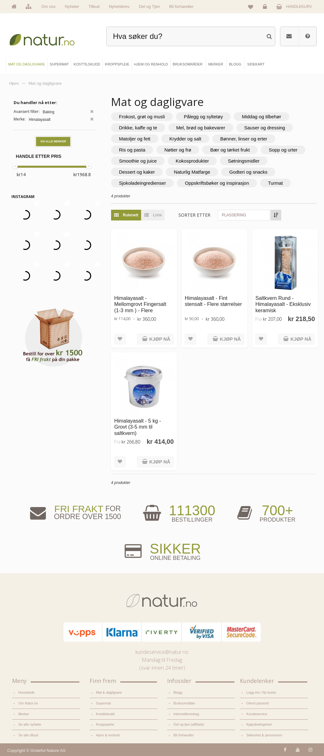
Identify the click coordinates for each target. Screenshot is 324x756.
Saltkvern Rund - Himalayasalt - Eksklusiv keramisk (283, 304)
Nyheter (72, 6)
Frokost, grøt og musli (142, 116)
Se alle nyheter (29, 724)
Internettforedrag (186, 714)
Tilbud (94, 6)
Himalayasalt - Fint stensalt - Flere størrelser (213, 301)
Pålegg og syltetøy (203, 116)
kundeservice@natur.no (162, 651)
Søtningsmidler (243, 161)
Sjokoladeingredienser (142, 183)
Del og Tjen (149, 6)
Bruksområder (184, 703)
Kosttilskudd (105, 714)
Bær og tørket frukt (230, 149)
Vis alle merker (53, 141)
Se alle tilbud (28, 735)
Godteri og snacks (248, 172)
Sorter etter (194, 215)
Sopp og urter (283, 149)
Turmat (275, 183)
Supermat (103, 703)
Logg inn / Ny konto (261, 692)
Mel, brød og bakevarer (200, 127)
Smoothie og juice (138, 161)
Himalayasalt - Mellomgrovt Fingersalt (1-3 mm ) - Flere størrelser (140, 307)
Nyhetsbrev (119, 6)
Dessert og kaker (137, 172)
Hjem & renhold (108, 735)
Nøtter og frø (177, 149)
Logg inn (266, 8)
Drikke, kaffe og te (138, 127)
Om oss (48, 6)
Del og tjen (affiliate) (188, 724)
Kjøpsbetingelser (259, 724)
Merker (23, 714)
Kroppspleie (105, 724)
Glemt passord (257, 703)
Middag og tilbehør (261, 116)
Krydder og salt (185, 138)
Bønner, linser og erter (243, 138)
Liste (151, 215)
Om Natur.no (28, 703)
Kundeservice (256, 714)
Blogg (177, 692)
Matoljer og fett (134, 138)
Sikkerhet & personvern (264, 735)
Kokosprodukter (192, 161)
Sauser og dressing (264, 127)
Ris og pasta (132, 149)
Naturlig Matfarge (192, 172)
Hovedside (26, 692)
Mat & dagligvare (109, 692)
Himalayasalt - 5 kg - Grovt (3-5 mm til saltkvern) (137, 427)
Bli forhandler (181, 6)
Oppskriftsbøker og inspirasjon (217, 183)
